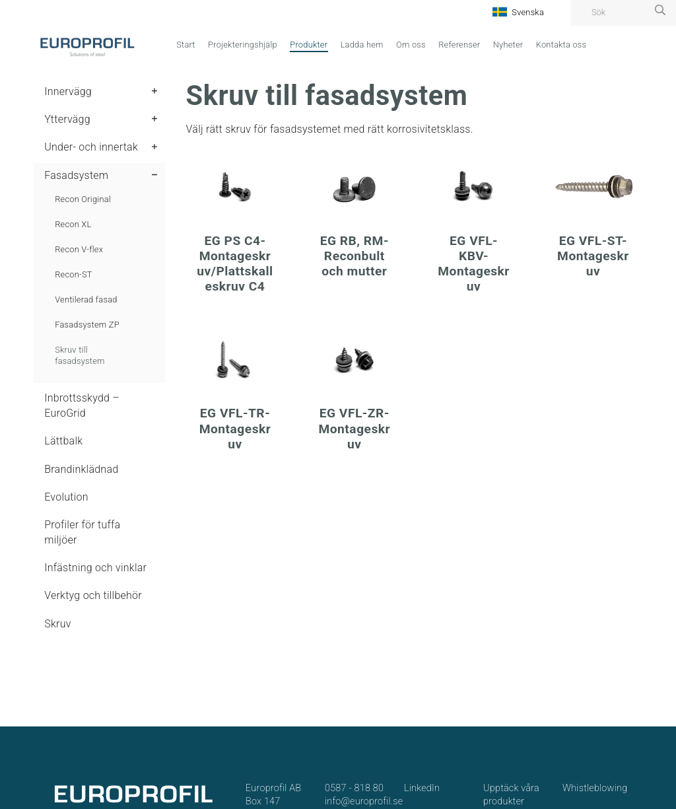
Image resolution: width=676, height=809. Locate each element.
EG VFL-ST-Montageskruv (593, 256)
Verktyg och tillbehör (93, 595)
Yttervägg (67, 119)
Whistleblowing (594, 788)
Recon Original (83, 199)
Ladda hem (362, 45)
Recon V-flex (79, 249)
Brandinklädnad (81, 469)
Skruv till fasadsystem (79, 356)
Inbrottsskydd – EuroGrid (81, 405)
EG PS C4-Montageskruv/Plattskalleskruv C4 (235, 263)
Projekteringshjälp (242, 45)
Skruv (57, 623)
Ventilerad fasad (86, 299)
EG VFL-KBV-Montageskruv (474, 263)
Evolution (66, 497)
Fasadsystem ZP (87, 325)
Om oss (411, 45)
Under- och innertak (91, 147)
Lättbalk (63, 441)
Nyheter (508, 45)
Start (185, 45)
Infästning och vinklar (95, 567)
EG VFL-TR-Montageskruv (235, 428)
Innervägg (68, 91)
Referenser (459, 45)
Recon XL (73, 224)
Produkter (308, 45)
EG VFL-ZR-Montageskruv (354, 428)
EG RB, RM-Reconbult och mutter (354, 256)
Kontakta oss (561, 45)
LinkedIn (422, 788)
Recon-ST (73, 274)
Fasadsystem (76, 175)
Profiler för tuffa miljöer (82, 531)
